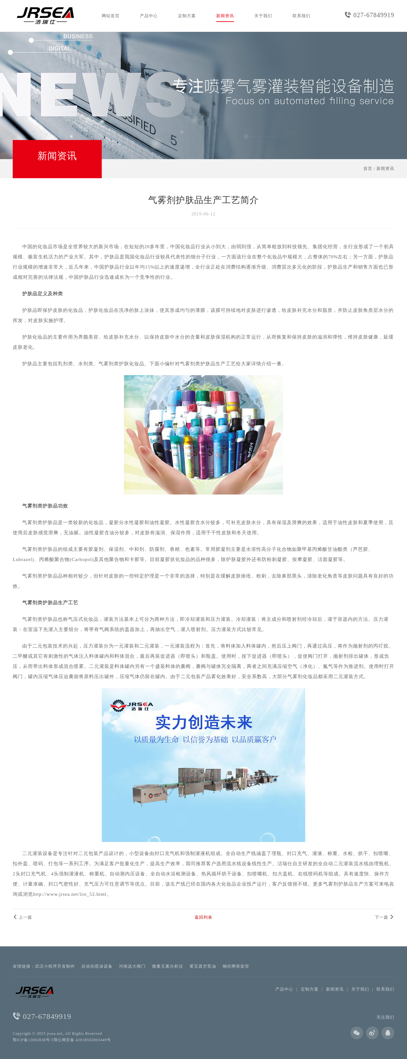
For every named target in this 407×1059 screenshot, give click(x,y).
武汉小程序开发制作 (55, 966)
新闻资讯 (225, 15)
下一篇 (384, 917)
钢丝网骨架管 (236, 966)
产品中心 (149, 15)
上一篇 (22, 917)
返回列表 (203, 917)
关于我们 (263, 15)
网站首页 (111, 15)
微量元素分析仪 (167, 966)
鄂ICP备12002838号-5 (33, 1040)
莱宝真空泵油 (203, 966)
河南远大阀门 (132, 966)
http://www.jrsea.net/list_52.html (70, 894)
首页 (367, 168)
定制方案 (187, 15)
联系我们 (301, 15)
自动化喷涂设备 (97, 966)
